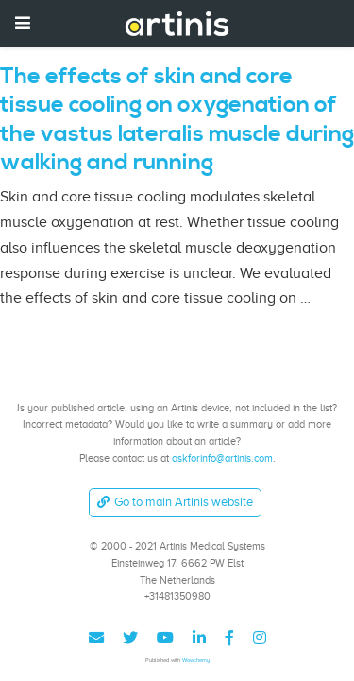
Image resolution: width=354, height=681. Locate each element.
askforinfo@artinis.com (222, 457)
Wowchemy (196, 659)
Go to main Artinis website (174, 502)
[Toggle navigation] (22, 23)
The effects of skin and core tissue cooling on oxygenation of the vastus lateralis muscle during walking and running (177, 119)
